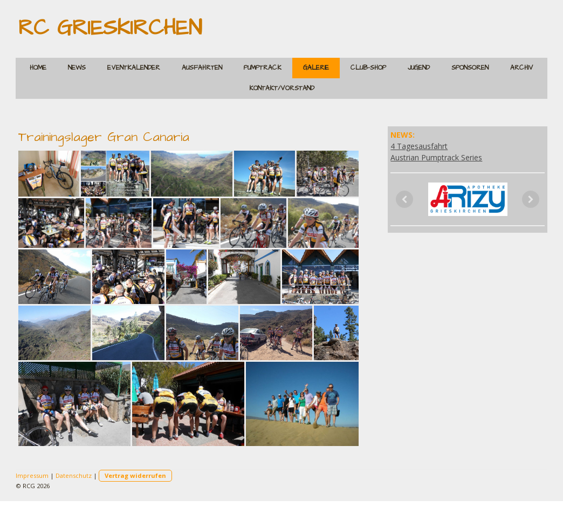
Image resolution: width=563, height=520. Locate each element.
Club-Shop (368, 67)
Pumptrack (263, 67)
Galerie (316, 67)
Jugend (419, 67)
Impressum (32, 475)
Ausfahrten (202, 67)
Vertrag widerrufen (135, 475)
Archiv (521, 67)
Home (38, 67)
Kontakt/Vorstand (281, 88)
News (77, 67)
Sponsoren (470, 67)
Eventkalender (133, 67)
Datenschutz (74, 475)
